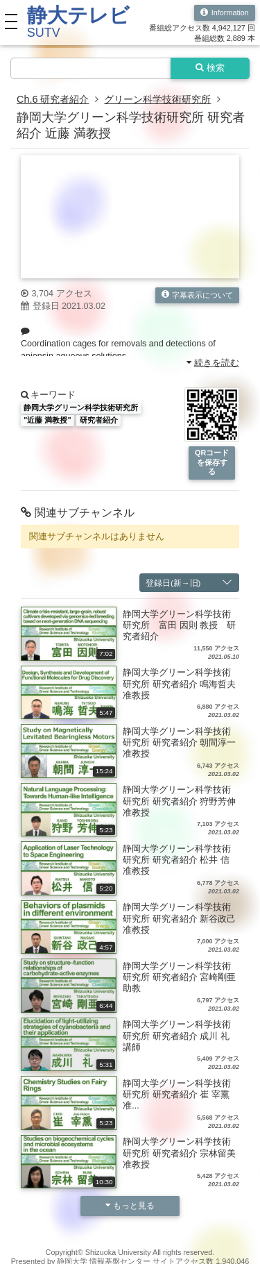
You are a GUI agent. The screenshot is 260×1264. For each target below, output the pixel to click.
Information (224, 12)
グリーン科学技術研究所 (157, 99)
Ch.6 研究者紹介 (53, 99)
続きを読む (213, 362)
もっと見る (130, 1205)
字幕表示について (198, 294)
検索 (210, 68)
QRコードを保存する (212, 461)
